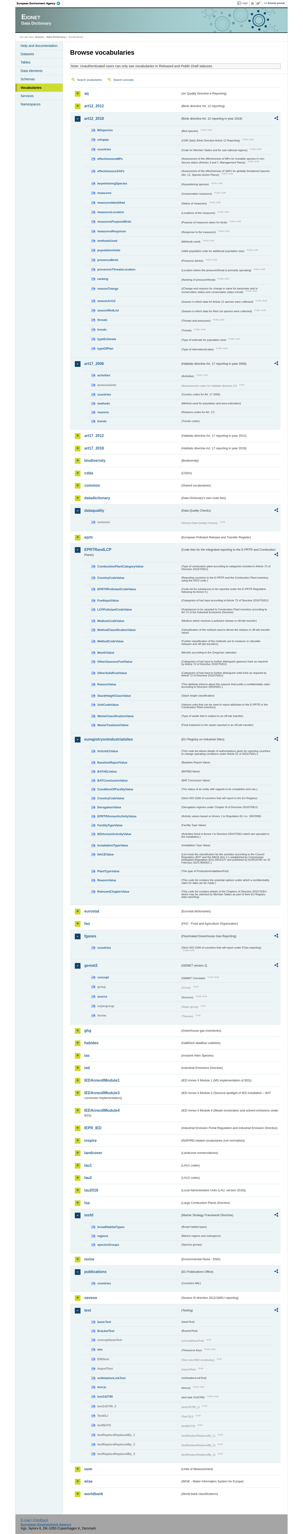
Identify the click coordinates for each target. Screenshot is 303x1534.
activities (103, 375)
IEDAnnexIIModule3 (102, 1093)
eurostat (91, 911)
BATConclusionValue (112, 780)
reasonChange (107, 288)
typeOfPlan (105, 348)
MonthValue (105, 652)
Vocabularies (31, 88)
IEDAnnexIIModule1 (102, 1080)
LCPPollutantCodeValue (114, 609)
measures (104, 193)
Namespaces (30, 104)
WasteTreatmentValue (113, 725)
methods (103, 403)
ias (86, 1055)
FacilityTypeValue (109, 825)
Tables (26, 62)
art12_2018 (94, 119)
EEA (40, 3)
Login (244, 3)
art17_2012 (94, 436)
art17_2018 (94, 448)
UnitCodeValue (108, 704)
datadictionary (97, 498)
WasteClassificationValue (115, 716)
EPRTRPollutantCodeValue (116, 589)
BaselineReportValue (112, 762)
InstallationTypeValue (112, 845)
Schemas (28, 79)
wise (88, 1481)
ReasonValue (106, 684)
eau (99, 1349)
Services (27, 96)
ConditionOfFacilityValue (115, 789)
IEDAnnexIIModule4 (102, 1110)
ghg (87, 1031)
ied (87, 1068)
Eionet (39, 37)
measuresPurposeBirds (114, 221)
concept (103, 977)
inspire (90, 1140)
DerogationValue (109, 807)
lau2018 (91, 1190)
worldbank (93, 1494)
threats (102, 320)
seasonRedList (108, 310)
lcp (87, 1203)
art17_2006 (94, 364)
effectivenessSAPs (111, 171)
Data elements (32, 71)
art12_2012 (94, 106)
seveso (90, 1298)
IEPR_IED (93, 1128)
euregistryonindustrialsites (108, 739)
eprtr (88, 537)
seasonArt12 (106, 301)
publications (95, 1272)
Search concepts (123, 79)
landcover (93, 1153)
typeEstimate (106, 339)
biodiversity (95, 461)
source (102, 996)
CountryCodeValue (110, 578)
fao (87, 924)
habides (91, 1043)
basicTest (104, 1322)
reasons (103, 412)
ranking (102, 279)
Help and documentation (39, 46)
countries (104, 149)
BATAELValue (107, 771)
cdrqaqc (103, 139)
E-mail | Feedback (34, 1520)
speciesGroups (108, 1244)
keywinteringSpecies (112, 183)
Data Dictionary (55, 37)
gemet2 (91, 965)
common (92, 485)
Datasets (27, 54)
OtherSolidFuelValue (112, 673)
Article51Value (107, 751)
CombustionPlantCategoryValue (120, 566)
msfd (88, 1215)
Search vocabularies (89, 79)
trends (102, 329)
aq (86, 93)
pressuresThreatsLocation (116, 269)
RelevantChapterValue (113, 891)
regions (102, 1236)
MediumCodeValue (110, 621)
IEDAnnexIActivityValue (114, 834)
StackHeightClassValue (114, 695)
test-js (101, 1387)
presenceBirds (107, 260)
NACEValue (105, 854)
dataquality (94, 510)
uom (88, 1469)
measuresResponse (111, 231)
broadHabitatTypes (111, 1227)
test (87, 1310)
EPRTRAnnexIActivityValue (117, 816)
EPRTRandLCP (97, 550)
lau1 (88, 1165)
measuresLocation (110, 212)
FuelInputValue (108, 600)
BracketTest (105, 1331)
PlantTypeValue (108, 871)
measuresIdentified (111, 202)
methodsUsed (107, 241)
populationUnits (108, 250)
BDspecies (105, 130)
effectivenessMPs (110, 159)
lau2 (88, 1178)
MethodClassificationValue (116, 630)
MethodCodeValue (110, 641)
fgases (90, 936)
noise (89, 1259)
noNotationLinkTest (111, 1378)
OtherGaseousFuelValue (114, 661)
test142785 (105, 1396)
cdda (88, 473)
